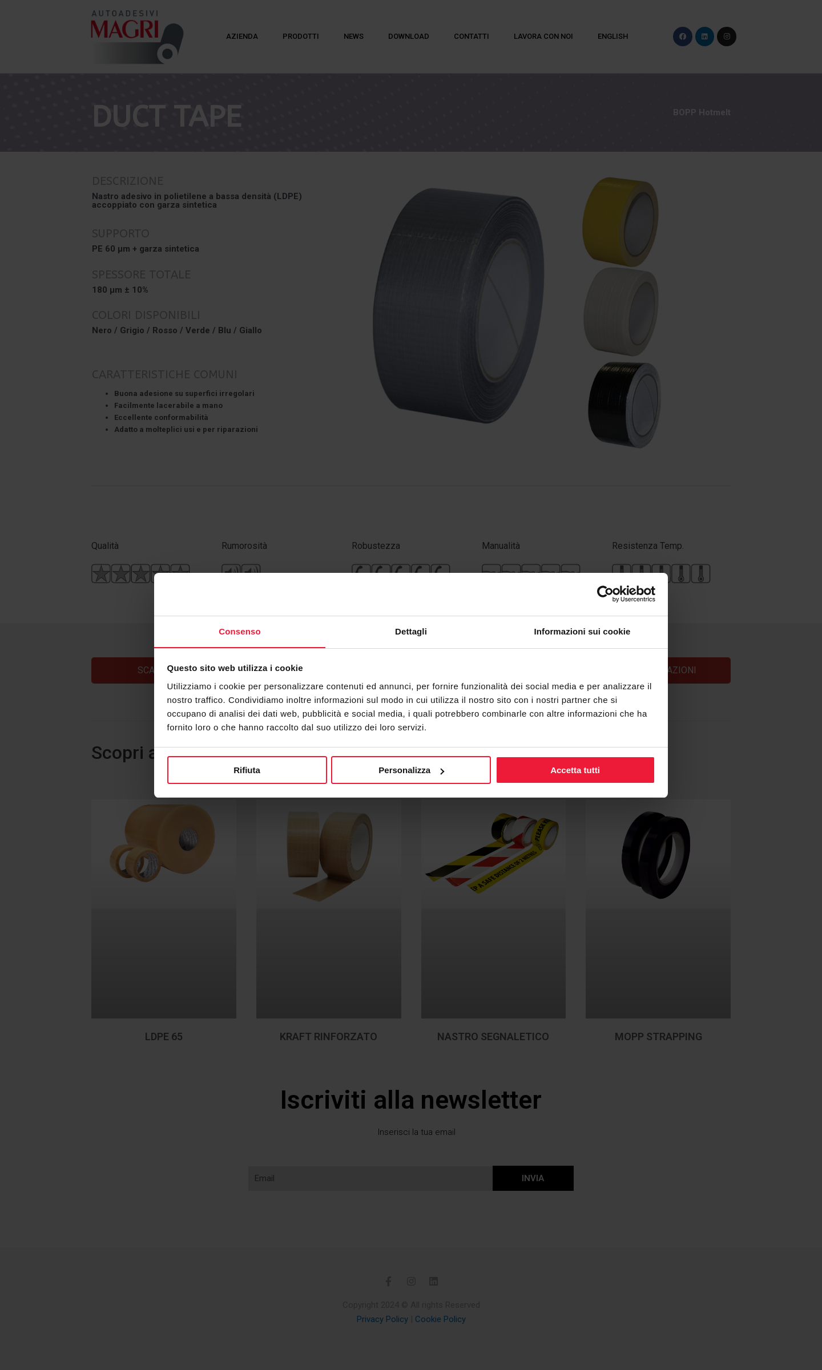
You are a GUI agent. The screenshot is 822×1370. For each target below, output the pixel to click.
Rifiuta (246, 770)
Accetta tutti (575, 770)
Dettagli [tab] (411, 631)
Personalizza (411, 770)
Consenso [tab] (239, 631)
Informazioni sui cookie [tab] (582, 631)
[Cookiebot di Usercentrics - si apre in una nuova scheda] (605, 594)
